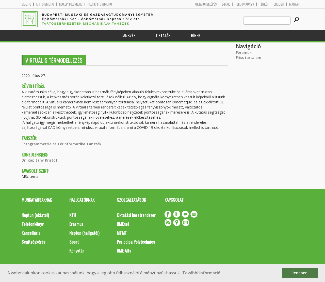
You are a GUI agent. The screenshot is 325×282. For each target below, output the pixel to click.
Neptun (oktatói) (35, 215)
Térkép (264, 4)
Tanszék (128, 35)
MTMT (122, 233)
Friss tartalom (248, 57)
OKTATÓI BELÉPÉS (206, 4)
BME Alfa (124, 250)
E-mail (226, 4)
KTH (72, 215)
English (279, 4)
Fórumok (244, 52)
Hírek (195, 35)
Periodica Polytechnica (136, 242)
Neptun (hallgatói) (84, 233)
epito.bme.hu (45, 4)
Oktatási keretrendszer (136, 215)
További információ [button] (201, 273)
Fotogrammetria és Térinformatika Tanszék (61, 144)
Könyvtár (76, 250)
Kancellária (31, 233)
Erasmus (76, 224)
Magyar (294, 4)
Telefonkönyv (244, 4)
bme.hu (26, 4)
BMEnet (123, 224)
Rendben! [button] (299, 272)
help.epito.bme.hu (100, 4)
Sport (74, 242)
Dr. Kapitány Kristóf (39, 160)
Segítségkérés (33, 242)
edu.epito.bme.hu (71, 4)
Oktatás (163, 35)
